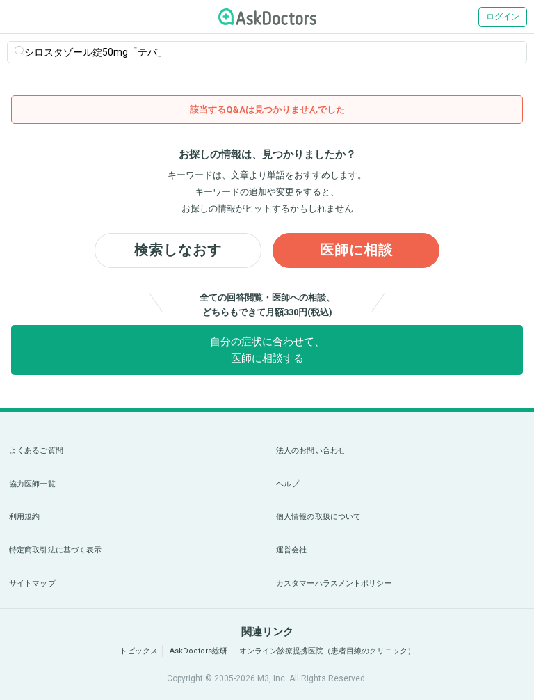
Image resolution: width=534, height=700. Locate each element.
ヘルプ (287, 483)
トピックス (139, 650)
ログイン (502, 17)
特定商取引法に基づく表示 (55, 550)
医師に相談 (356, 250)
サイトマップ (32, 583)
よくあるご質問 (36, 450)
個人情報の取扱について (318, 516)
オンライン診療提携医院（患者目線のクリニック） (327, 650)
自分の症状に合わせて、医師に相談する (267, 350)
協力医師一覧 (32, 483)
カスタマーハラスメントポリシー (334, 583)
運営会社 (291, 550)
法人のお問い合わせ (311, 450)
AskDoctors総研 (198, 650)
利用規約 (24, 516)
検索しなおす (178, 250)
